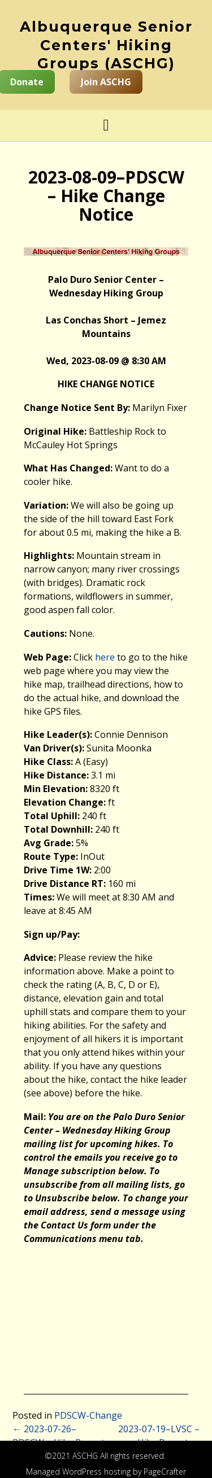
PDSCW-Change (88, 1415)
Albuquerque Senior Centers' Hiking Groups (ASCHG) (106, 45)
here (105, 657)
